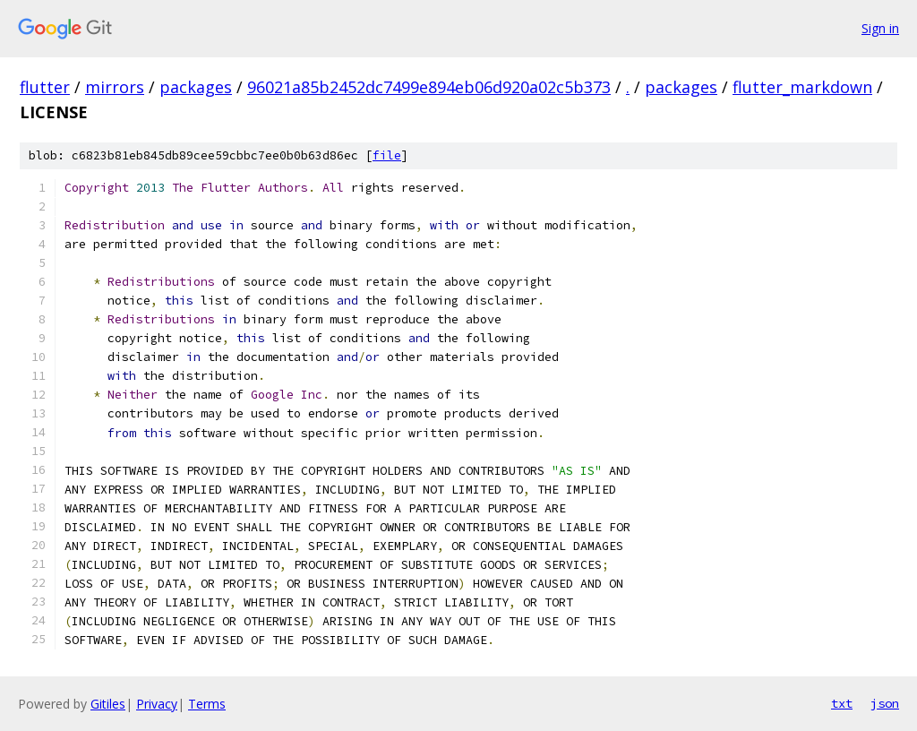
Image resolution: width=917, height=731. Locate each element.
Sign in (880, 28)
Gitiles (107, 703)
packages (195, 87)
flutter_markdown (802, 87)
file (387, 155)
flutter (45, 87)
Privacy (156, 703)
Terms (207, 703)
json (884, 703)
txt (842, 703)
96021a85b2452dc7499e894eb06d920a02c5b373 (429, 87)
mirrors (114, 87)
